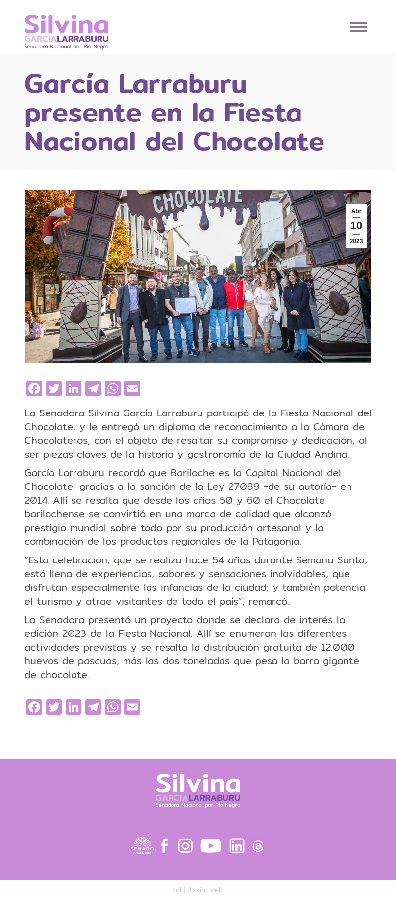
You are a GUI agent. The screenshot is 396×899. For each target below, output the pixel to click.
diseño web (205, 890)
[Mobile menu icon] (358, 27)
